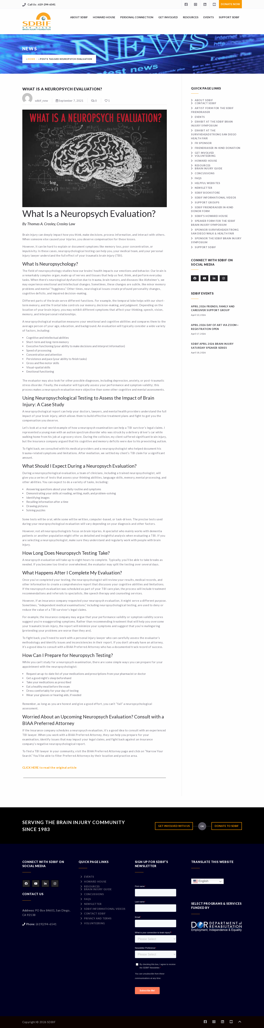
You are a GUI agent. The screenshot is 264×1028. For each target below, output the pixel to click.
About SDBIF (79, 17)
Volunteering (205, 155)
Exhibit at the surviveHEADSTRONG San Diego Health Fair (213, 134)
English (200, 881)
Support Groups (207, 202)
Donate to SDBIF (227, 825)
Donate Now (230, 4)
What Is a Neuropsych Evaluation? (62, 89)
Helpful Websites (207, 183)
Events (208, 17)
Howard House (104, 17)
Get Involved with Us (174, 825)
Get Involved (168, 17)
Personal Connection (136, 17)
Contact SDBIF (205, 103)
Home (31, 59)
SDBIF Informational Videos (215, 197)
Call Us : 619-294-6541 (41, 4)
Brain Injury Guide (208, 168)
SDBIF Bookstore (207, 192)
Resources (190, 17)
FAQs (198, 178)
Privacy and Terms (97, 918)
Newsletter (203, 187)
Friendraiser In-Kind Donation (217, 147)
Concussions (204, 173)
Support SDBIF (229, 17)
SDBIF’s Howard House (211, 215)
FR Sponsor (203, 143)
